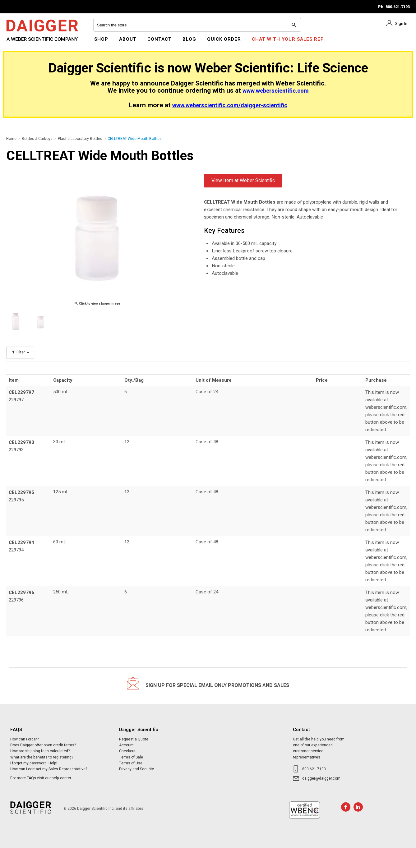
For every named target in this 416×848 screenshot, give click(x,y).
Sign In (401, 23)
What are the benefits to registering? (41, 757)
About (127, 39)
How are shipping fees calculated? (40, 751)
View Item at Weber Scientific (243, 180)
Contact (159, 39)
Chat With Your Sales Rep (288, 39)
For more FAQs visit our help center (40, 778)
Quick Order (224, 39)
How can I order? (24, 739)
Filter (20, 352)
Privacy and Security (136, 769)
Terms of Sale (131, 757)
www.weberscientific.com (276, 91)
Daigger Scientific (23, 43)
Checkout (127, 751)
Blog (189, 39)
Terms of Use (130, 763)
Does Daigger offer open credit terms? (43, 745)
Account (126, 745)
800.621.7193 (314, 769)
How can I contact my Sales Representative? (48, 769)
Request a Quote (133, 739)
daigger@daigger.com (321, 778)
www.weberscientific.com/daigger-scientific (229, 105)
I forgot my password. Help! (33, 763)
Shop (101, 39)
